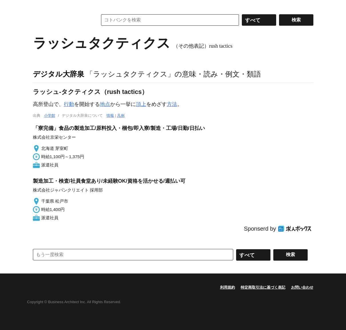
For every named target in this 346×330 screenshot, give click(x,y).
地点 (105, 104)
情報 (110, 115)
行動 (69, 104)
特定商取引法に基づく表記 (263, 287)
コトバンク (61, 20)
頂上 (141, 104)
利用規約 (227, 287)
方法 (172, 104)
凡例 (120, 115)
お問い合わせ (302, 287)
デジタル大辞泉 (58, 74)
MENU (38, 5)
